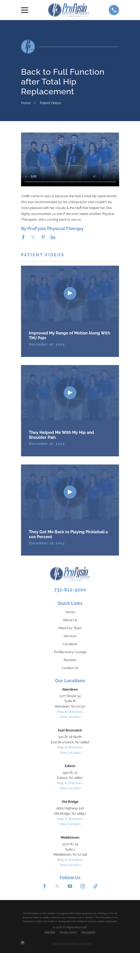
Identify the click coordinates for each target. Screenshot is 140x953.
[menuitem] (50, 932)
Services (70, 636)
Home (70, 612)
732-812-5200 (70, 590)
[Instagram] (83, 886)
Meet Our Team (70, 628)
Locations (70, 644)
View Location (70, 717)
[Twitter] (57, 886)
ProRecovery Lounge (70, 652)
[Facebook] (44, 886)
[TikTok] (95, 886)
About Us (70, 620)
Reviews (70, 660)
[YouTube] (70, 886)
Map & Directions (70, 712)
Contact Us (70, 668)
